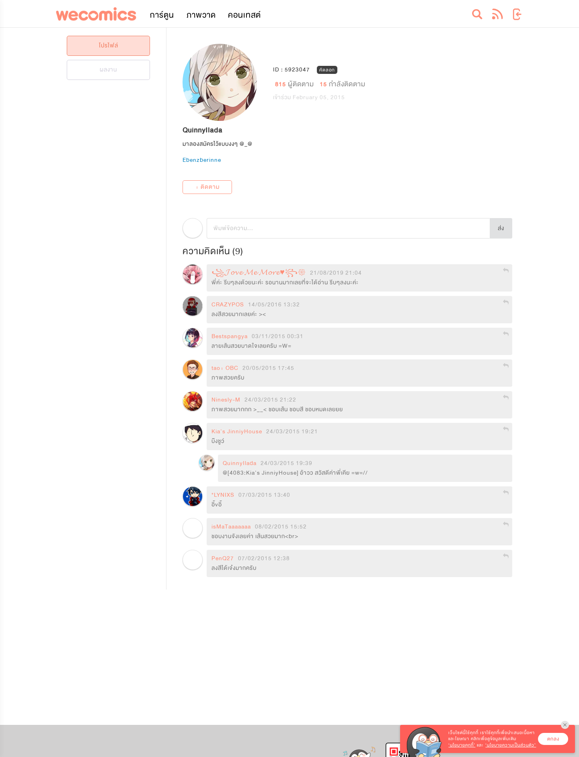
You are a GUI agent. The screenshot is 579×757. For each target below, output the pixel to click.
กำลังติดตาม (342, 84)
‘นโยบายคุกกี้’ (461, 745)
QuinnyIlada (240, 463)
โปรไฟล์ (108, 46)
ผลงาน (108, 70)
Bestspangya (229, 337)
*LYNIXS (222, 495)
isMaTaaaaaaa (231, 527)
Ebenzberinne (202, 160)
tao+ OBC (224, 368)
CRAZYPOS (227, 305)
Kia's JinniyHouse (236, 432)
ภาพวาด (201, 15)
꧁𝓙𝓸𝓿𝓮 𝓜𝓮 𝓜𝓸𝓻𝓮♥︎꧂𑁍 (258, 273)
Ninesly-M (225, 400)
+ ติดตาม (207, 187)
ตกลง (553, 739)
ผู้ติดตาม (295, 84)
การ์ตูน (162, 15)
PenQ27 (222, 559)
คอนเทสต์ (244, 15)
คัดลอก (327, 69)
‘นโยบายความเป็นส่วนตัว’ (510, 745)
